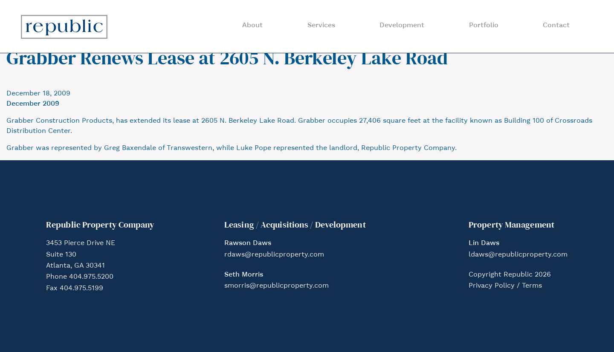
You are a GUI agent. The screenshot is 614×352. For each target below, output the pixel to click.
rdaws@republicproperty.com (274, 254)
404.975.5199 (81, 288)
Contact (556, 25)
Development (401, 25)
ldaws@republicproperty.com (518, 254)
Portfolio (483, 25)
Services (321, 25)
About (252, 25)
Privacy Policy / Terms (505, 286)
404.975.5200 (91, 277)
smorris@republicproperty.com (276, 286)
